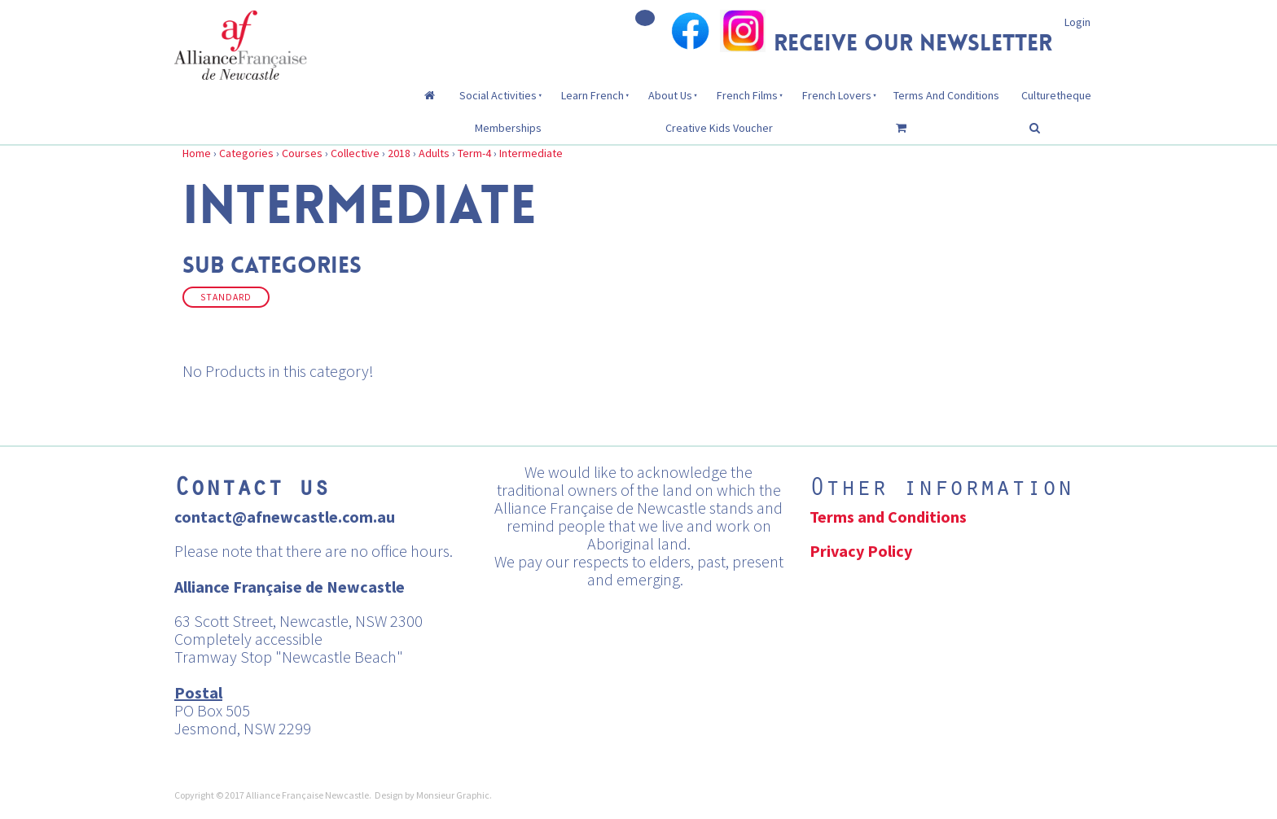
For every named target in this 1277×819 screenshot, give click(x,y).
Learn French (592, 95)
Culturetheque (1056, 95)
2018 (399, 153)
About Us (670, 95)
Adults (434, 153)
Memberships (508, 127)
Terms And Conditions (946, 95)
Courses (302, 153)
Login (1077, 22)
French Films (747, 95)
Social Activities (498, 95)
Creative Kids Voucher (719, 127)
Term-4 (474, 153)
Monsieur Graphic (452, 795)
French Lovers (836, 95)
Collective (355, 153)
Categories (246, 153)
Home (196, 153)
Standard (226, 297)
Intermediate (531, 153)
